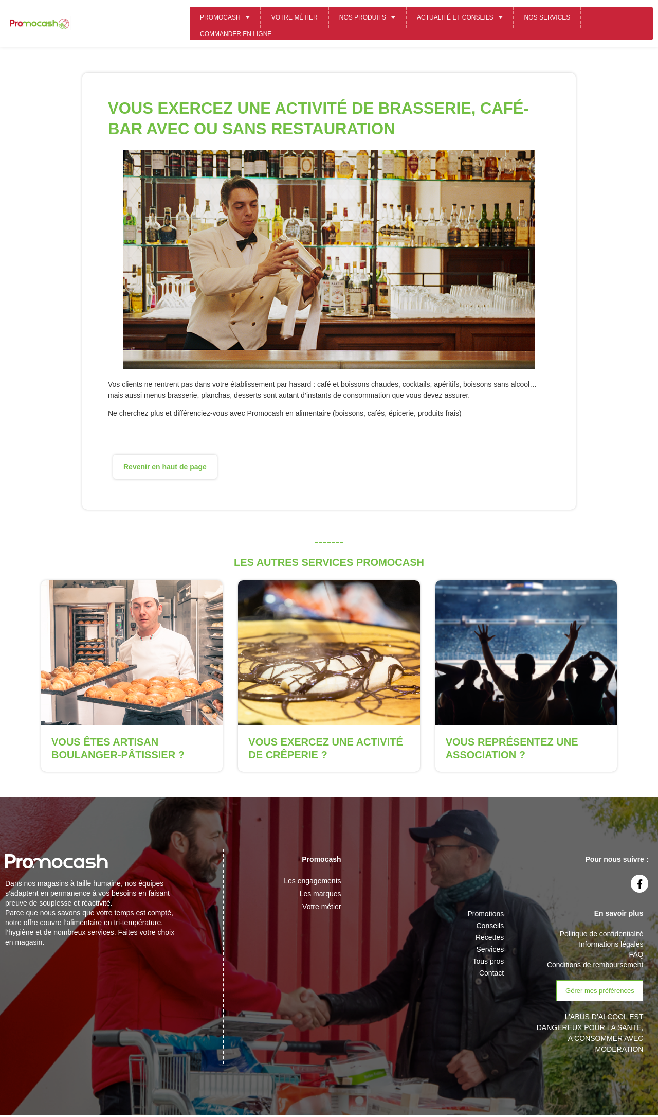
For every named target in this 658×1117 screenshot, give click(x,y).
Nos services (547, 17)
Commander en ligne (235, 34)
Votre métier (294, 17)
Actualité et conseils (459, 17)
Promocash (225, 17)
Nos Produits (367, 17)
